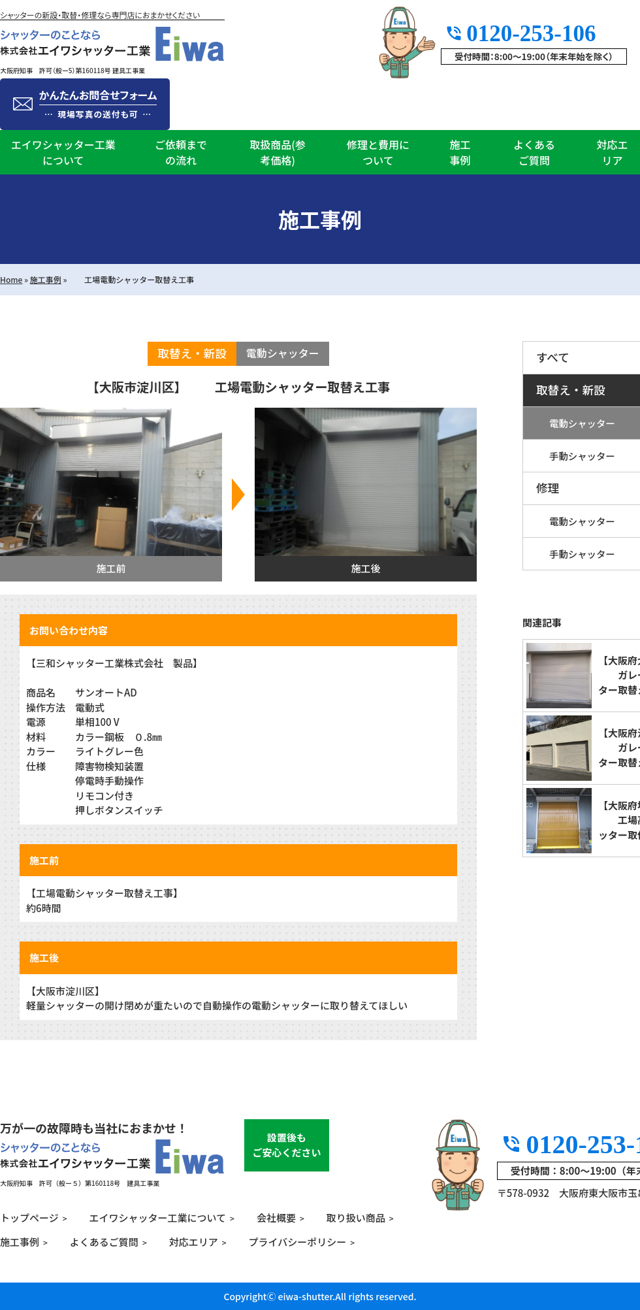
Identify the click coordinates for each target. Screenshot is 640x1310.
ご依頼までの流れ (181, 152)
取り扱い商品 (356, 1217)
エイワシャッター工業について (63, 152)
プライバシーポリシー (298, 1242)
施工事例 (459, 152)
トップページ (29, 1217)
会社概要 (276, 1217)
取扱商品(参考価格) (277, 152)
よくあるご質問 (534, 152)
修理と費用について (378, 152)
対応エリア (612, 152)
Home (11, 279)
